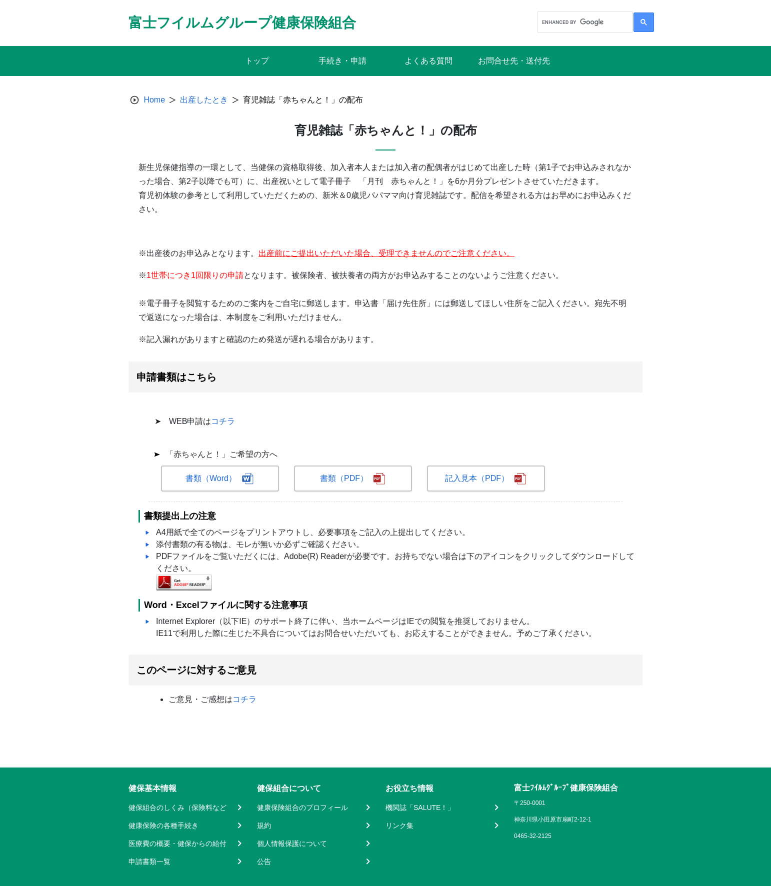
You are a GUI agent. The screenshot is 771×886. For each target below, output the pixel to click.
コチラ (223, 421)
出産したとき (204, 100)
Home (154, 100)
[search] (584, 22)
